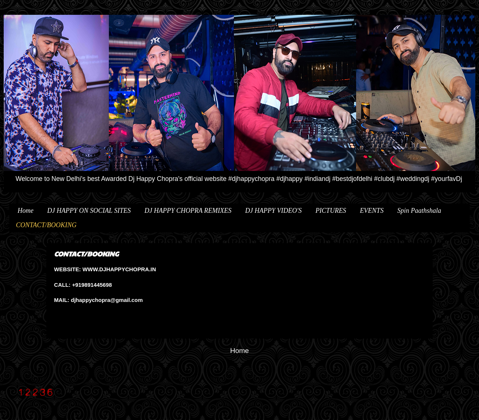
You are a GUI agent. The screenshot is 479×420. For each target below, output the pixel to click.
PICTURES (330, 210)
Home (26, 210)
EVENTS (371, 210)
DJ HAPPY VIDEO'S (273, 210)
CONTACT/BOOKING (46, 225)
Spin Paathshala (419, 210)
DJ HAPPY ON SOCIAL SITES (89, 210)
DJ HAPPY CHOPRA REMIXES (187, 210)
